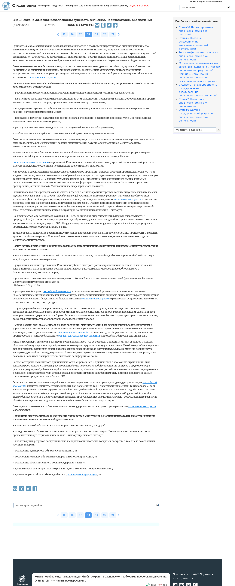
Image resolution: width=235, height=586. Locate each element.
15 (64, 34)
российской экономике (57, 291)
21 (112, 34)
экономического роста (42, 77)
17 (80, 34)
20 (104, 34)
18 (88, 34)
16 (72, 34)
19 (96, 34)
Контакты (97, 5)
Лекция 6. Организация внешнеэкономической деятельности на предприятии (198, 78)
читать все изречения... (71, 580)
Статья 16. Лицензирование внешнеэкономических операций (196, 31)
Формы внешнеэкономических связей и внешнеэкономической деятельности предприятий (199, 67)
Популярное (71, 5)
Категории (44, 5)
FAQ (106, 5)
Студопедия (19, 5)
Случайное (85, 5)
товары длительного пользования (79, 335)
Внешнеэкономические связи (31, 162)
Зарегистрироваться (210, 1)
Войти (193, 1)
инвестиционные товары (73, 332)
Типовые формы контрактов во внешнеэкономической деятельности (198, 56)
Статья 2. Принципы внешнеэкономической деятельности (193, 103)
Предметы (56, 5)
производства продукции (81, 474)
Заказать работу (119, 5)
